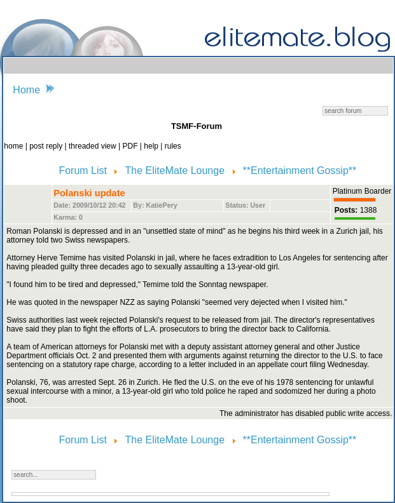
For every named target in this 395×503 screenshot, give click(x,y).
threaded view (92, 146)
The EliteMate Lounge (176, 170)
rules (173, 146)
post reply (46, 146)
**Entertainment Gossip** (300, 170)
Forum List (84, 170)
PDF (130, 146)
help (152, 146)
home (14, 146)
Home (26, 89)
